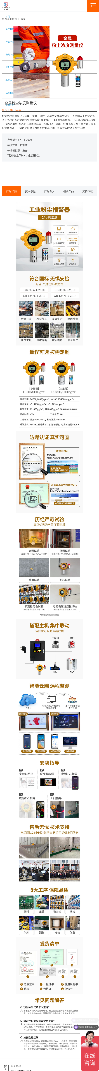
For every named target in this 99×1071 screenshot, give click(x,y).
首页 (8, 16)
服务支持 (10, 67)
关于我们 (10, 29)
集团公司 (10, 105)
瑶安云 (9, 80)
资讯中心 (10, 54)
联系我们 (10, 92)
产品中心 (10, 42)
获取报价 (24, 174)
